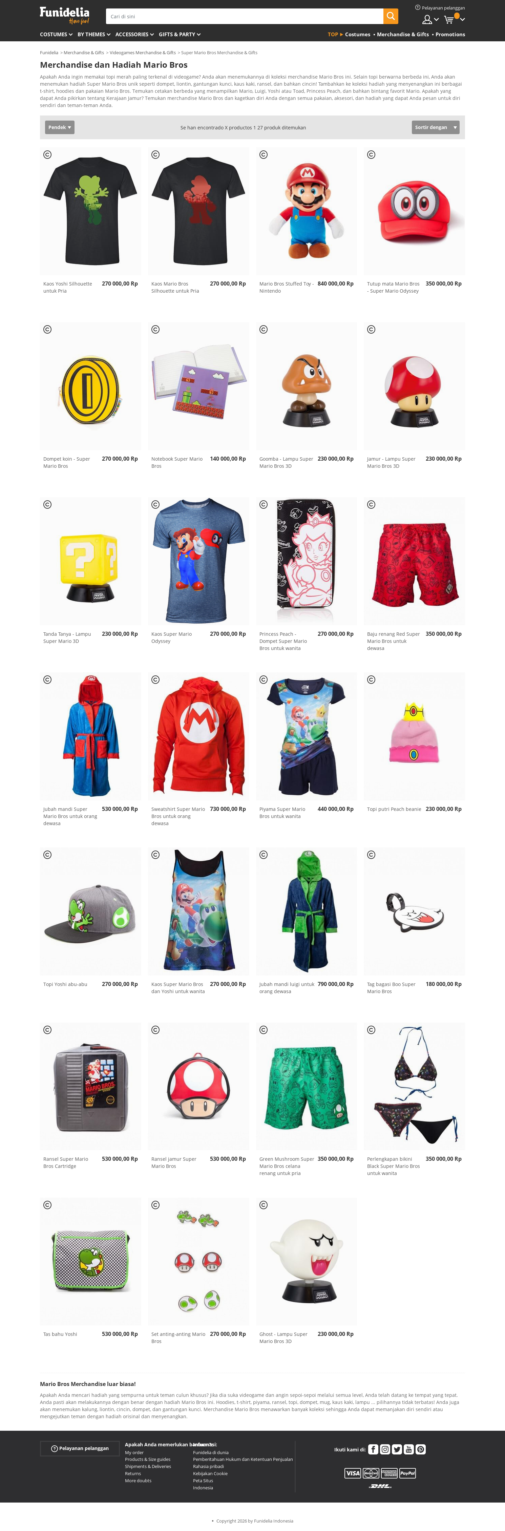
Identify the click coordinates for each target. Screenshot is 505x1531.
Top (333, 34)
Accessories (131, 34)
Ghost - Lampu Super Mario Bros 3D (283, 1337)
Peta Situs (203, 1480)
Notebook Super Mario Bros (177, 462)
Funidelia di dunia (211, 1452)
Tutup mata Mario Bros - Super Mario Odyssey (393, 287)
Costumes (53, 34)
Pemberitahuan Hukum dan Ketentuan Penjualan (243, 1459)
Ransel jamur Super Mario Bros (173, 1162)
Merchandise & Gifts (84, 52)
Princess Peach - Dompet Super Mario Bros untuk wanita (283, 641)
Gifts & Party (177, 34)
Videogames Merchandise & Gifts (143, 52)
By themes (91, 34)
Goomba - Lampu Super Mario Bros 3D (286, 462)
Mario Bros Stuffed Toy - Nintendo (286, 287)
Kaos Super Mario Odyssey (171, 637)
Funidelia (49, 52)
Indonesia (203, 1488)
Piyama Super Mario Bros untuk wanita (282, 812)
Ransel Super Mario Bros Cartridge (65, 1162)
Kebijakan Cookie (210, 1473)
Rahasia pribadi (208, 1466)
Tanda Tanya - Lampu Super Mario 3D (67, 637)
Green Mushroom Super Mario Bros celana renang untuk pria (286, 1166)
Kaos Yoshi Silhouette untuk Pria (67, 287)
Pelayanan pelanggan (80, 1448)
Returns (133, 1473)
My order (134, 1452)
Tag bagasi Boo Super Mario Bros (391, 987)
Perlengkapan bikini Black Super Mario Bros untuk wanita (393, 1166)
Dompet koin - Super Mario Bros (66, 462)
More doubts (138, 1480)
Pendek (57, 127)
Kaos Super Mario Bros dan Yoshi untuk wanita (178, 987)
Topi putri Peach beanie (394, 809)
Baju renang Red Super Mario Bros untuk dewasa (393, 641)
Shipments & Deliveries (148, 1466)
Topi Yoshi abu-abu (65, 984)
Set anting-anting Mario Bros (178, 1337)
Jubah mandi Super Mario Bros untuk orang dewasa (70, 816)
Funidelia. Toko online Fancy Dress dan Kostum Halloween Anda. (64, 16)
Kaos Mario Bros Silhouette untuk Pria (175, 287)
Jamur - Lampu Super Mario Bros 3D (391, 462)
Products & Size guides (147, 1459)
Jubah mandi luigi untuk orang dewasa (286, 987)
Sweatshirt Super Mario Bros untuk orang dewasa (178, 816)
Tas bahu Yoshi (60, 1334)
